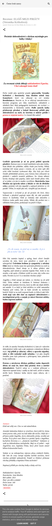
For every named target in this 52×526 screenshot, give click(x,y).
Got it (33, 523)
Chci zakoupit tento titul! (26, 86)
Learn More (22, 523)
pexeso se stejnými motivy (13, 115)
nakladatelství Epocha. (38, 83)
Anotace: (6, 424)
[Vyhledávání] (48, 4)
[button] (4, 29)
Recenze (7, 488)
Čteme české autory (13, 4)
